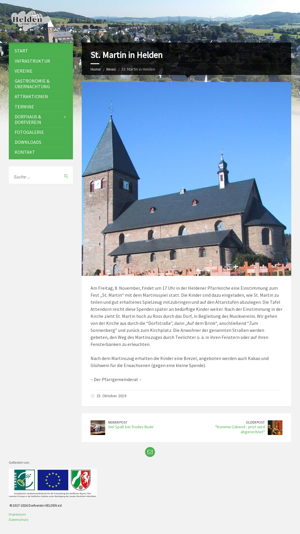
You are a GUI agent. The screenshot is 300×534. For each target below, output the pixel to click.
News (111, 69)
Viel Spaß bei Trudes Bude (131, 426)
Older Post (255, 422)
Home (96, 69)
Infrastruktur (32, 61)
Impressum (17, 514)
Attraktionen (31, 96)
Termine (24, 107)
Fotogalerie (29, 132)
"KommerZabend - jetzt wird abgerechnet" (240, 429)
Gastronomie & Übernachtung (32, 83)
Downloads (28, 142)
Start (21, 51)
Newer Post (117, 422)
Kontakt (25, 152)
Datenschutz (18, 519)
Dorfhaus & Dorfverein (28, 119)
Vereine (24, 71)
